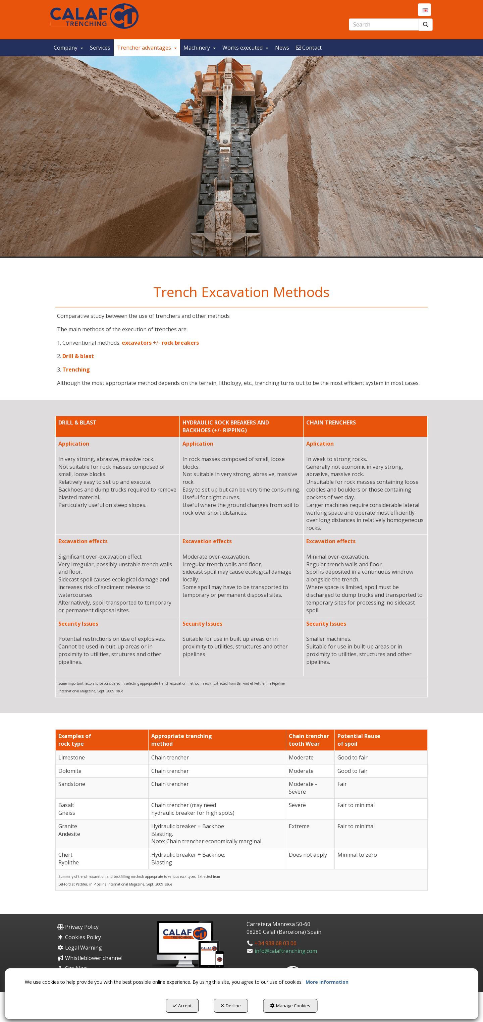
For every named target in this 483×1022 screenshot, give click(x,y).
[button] (94, 16)
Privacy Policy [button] (78, 926)
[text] (384, 24)
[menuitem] (424, 9)
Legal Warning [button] (79, 947)
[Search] (426, 24)
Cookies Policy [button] (79, 937)
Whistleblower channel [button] (89, 958)
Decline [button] (231, 1006)
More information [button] (327, 982)
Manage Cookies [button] (290, 1006)
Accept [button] (182, 1006)
